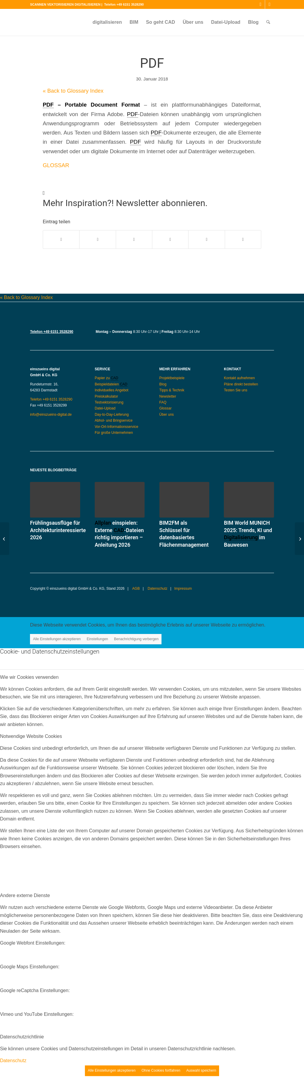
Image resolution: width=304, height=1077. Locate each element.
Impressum (183, 588)
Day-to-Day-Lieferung (112, 414)
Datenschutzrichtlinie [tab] (22, 1036)
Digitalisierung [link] (241, 537)
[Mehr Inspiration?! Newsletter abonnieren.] (44, 193)
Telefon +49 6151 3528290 (124, 4)
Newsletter (167, 396)
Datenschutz (157, 588)
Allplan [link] (103, 523)
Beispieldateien (107, 384)
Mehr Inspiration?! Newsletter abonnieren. (125, 203)
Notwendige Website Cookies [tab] (31, 736)
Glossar (165, 408)
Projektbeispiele (172, 378)
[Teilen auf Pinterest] (170, 239)
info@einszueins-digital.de (51, 414)
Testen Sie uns (235, 390)
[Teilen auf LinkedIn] (206, 239)
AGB (136, 588)
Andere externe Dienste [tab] (25, 895)
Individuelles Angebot (111, 390)
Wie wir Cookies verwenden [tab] (29, 677)
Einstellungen (97, 639)
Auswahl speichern (201, 1070)
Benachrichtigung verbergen (136, 639)
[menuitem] (107, 22)
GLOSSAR (56, 165)
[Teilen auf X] (97, 239)
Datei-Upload (105, 408)
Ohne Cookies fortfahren (161, 1070)
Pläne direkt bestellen (241, 384)
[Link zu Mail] (269, 4)
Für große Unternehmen (114, 433)
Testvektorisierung (109, 402)
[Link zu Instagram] (260, 4)
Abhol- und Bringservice (113, 420)
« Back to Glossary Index (73, 91)
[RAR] (299, 538)
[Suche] (268, 22)
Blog (163, 384)
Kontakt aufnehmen (239, 378)
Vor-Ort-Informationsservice (116, 427)
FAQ (163, 402)
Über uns (166, 414)
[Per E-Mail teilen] (243, 239)
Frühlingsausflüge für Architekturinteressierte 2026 (58, 530)
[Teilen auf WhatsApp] (134, 239)
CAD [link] (114, 378)
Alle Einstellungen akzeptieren (57, 639)
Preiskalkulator (106, 396)
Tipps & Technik (171, 390)
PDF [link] (48, 105)
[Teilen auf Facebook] (61, 239)
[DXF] (4, 538)
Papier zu (103, 378)
